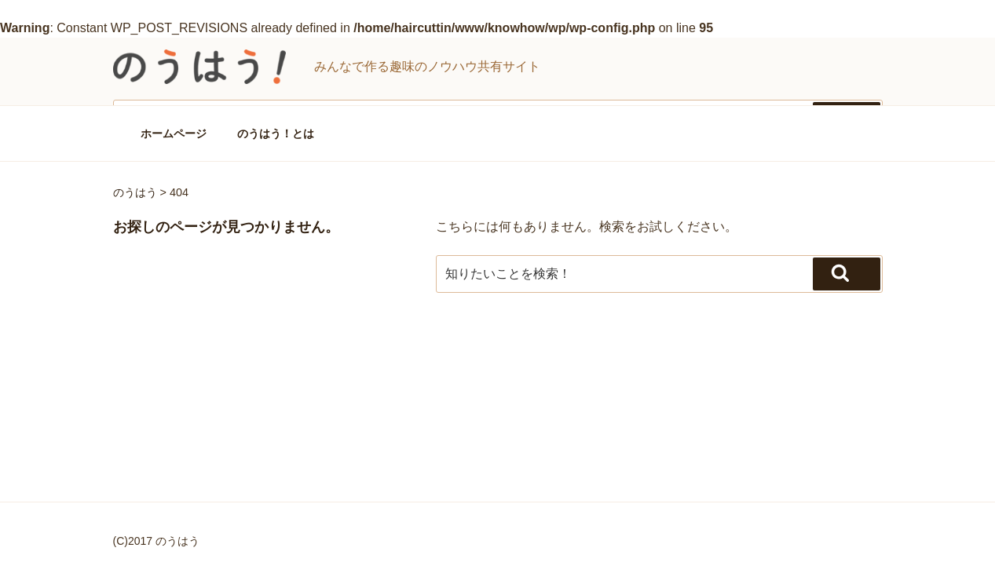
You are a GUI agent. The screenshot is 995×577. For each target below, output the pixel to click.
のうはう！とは (275, 133)
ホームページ (174, 133)
